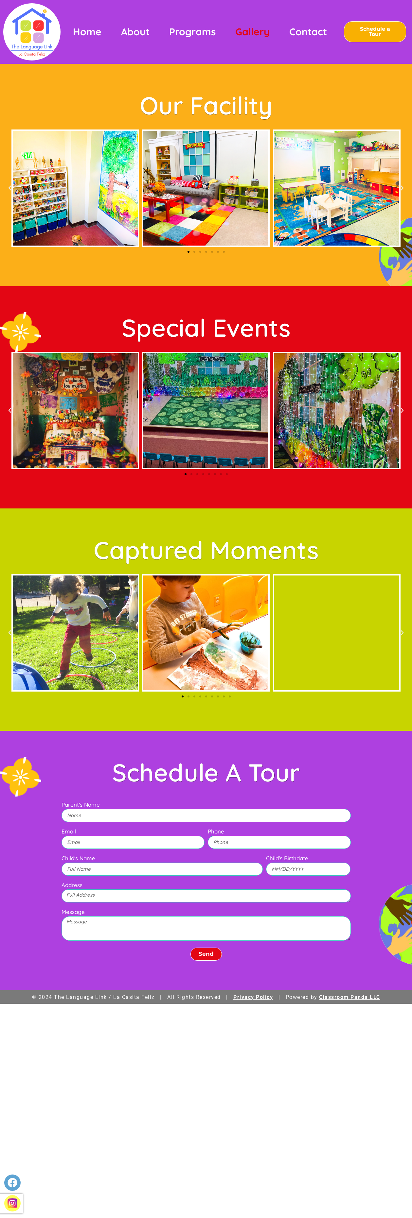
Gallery (252, 32)
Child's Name (78, 858)
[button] (10, 188)
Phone (216, 832)
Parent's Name (81, 805)
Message (73, 912)
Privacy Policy (253, 997)
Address (72, 885)
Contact (308, 32)
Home (87, 32)
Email (69, 832)
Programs (192, 32)
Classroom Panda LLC (349, 997)
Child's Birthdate (287, 858)
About (135, 32)
